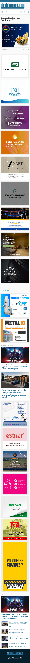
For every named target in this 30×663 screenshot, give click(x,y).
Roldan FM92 (3, 1)
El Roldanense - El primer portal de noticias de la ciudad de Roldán (12, 6)
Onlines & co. (15, 660)
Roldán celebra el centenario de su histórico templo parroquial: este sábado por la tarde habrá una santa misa (18, 645)
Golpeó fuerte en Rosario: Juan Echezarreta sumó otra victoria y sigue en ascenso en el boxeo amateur (18, 638)
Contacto (27, 1)
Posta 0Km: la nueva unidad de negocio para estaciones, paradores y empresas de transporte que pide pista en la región (18, 624)
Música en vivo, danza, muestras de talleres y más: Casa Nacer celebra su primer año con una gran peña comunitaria (18, 632)
